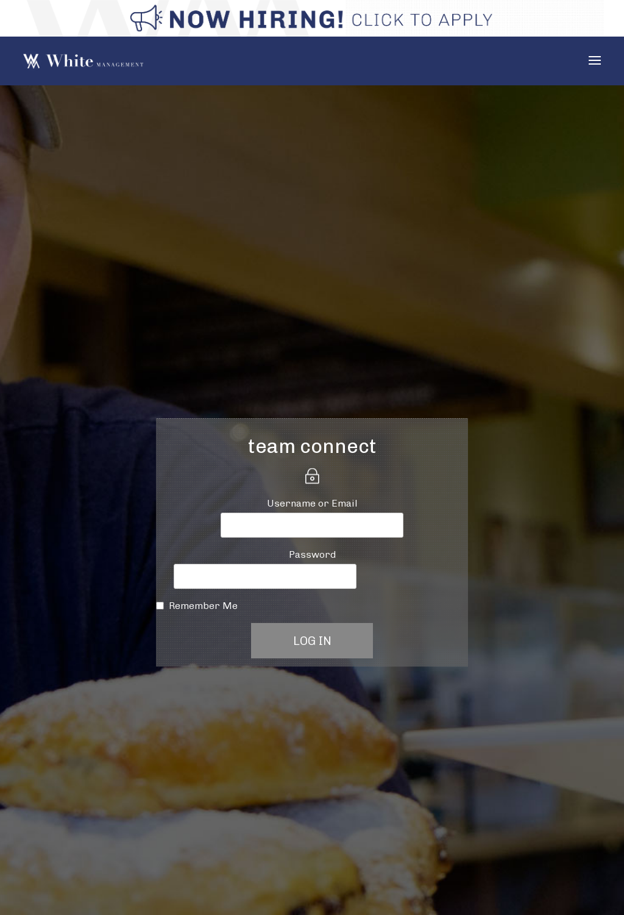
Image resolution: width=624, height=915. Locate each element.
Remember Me (203, 605)
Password (312, 554)
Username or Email (312, 503)
